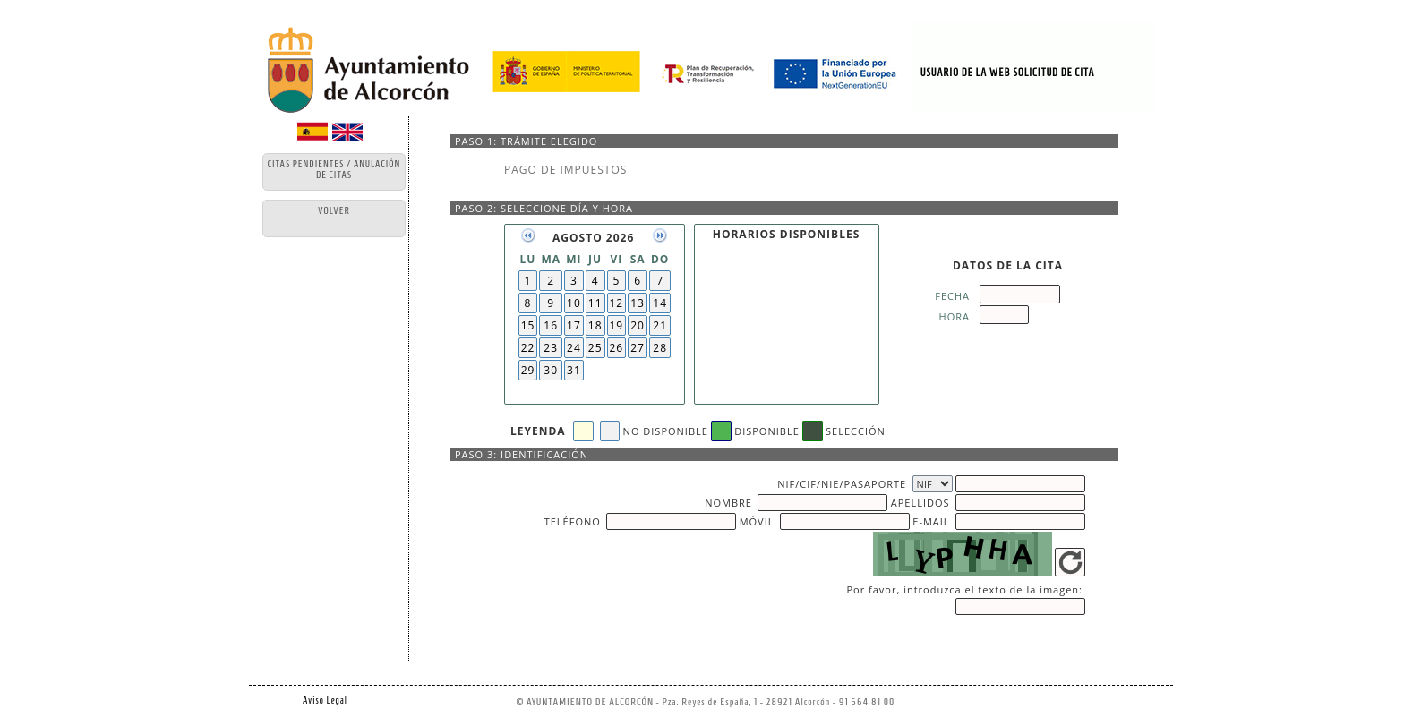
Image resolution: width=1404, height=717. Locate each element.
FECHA (952, 296)
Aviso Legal (325, 700)
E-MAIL (930, 521)
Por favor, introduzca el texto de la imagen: (964, 589)
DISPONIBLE (767, 431)
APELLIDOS (920, 502)
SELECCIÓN (856, 431)
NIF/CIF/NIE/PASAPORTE (841, 484)
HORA (954, 316)
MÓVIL (757, 521)
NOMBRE (728, 502)
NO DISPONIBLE (665, 431)
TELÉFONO (572, 521)
